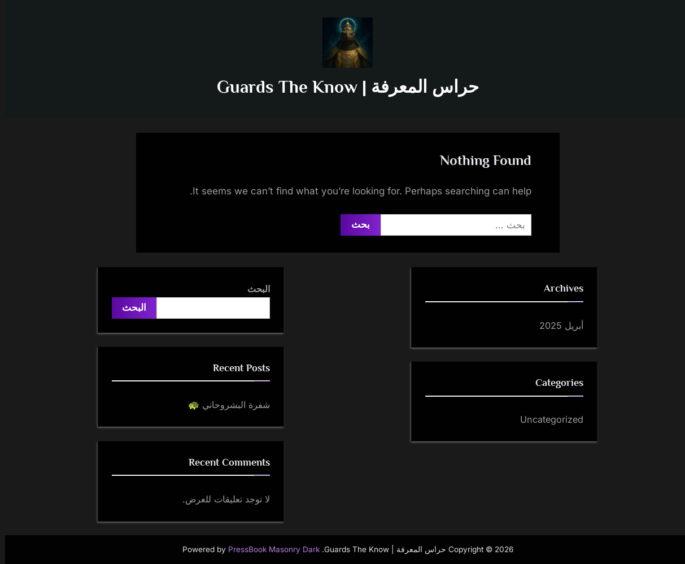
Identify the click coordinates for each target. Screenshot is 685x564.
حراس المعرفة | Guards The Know (343, 87)
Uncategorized (546, 419)
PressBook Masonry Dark (269, 549)
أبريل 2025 (556, 325)
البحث (253, 288)
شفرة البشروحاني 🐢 (224, 404)
